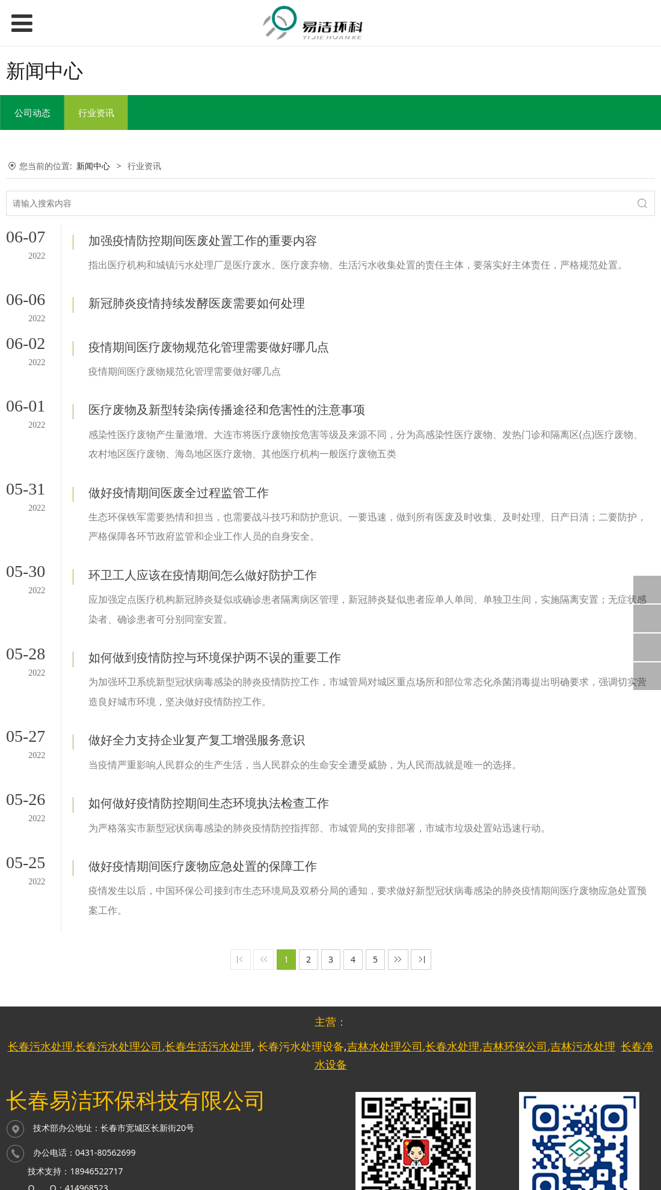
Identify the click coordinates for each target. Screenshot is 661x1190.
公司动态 (32, 112)
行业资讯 (96, 112)
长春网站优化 (360, 1148)
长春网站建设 (360, 1130)
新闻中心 (93, 165)
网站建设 (293, 1130)
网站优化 (293, 1148)
